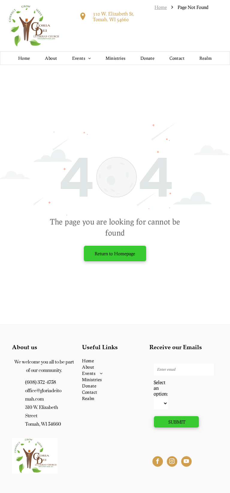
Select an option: (161, 387)
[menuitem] (24, 58)
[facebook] (157, 462)
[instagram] (172, 462)
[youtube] (186, 462)
